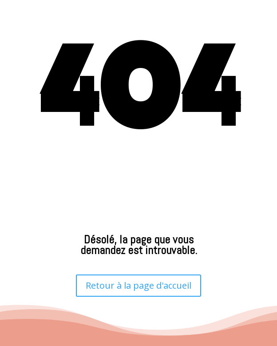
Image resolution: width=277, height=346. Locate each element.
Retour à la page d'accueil (138, 285)
